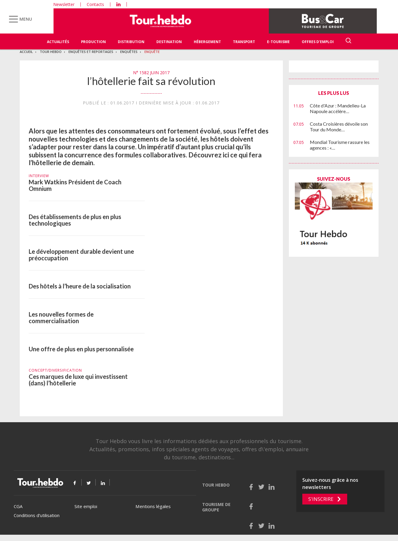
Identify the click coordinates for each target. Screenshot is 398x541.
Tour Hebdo (51, 51)
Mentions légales (153, 506)
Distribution (131, 41)
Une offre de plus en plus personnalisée (81, 348)
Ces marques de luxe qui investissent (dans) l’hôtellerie (78, 380)
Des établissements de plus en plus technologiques (75, 220)
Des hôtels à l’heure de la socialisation (80, 286)
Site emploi (85, 506)
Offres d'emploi (318, 41)
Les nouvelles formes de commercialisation (61, 317)
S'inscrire (320, 499)
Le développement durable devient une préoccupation (81, 255)
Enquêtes (129, 51)
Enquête (152, 51)
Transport (244, 41)
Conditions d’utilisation (37, 515)
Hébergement (207, 41)
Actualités (58, 41)
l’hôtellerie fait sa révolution (151, 81)
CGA (18, 506)
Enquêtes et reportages (90, 51)
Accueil (26, 51)
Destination (169, 41)
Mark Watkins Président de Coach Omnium (75, 185)
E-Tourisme (278, 41)
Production (93, 41)
